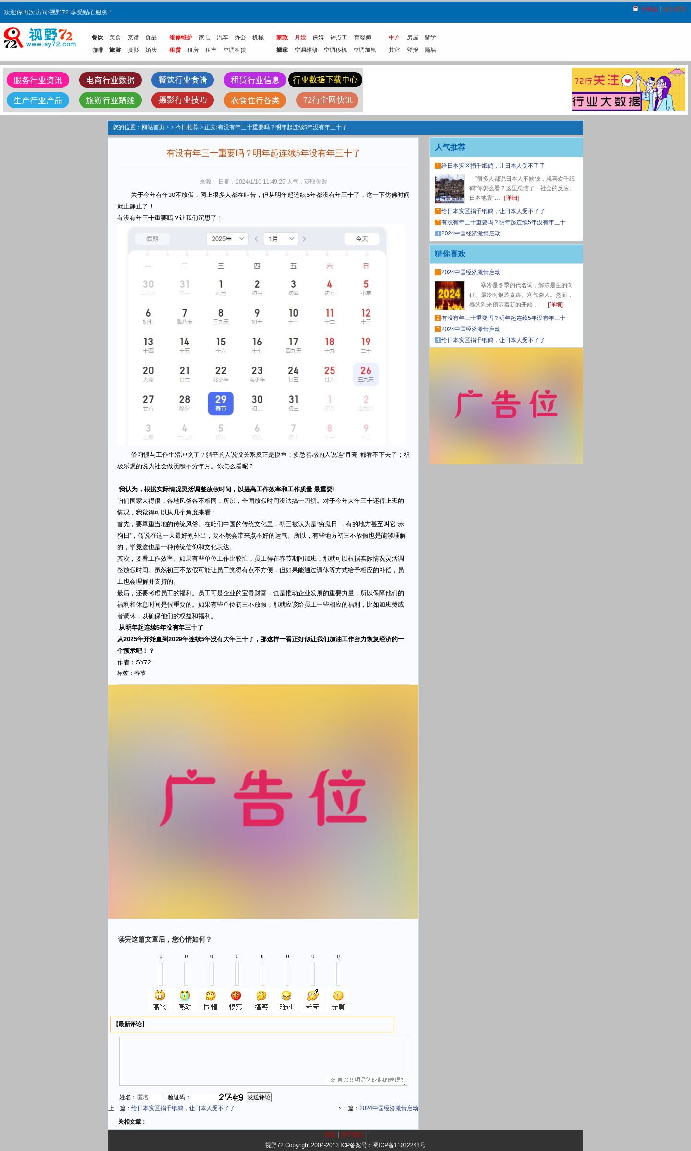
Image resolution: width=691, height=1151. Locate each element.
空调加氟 (364, 50)
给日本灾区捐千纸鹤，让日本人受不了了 (183, 1108)
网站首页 (153, 127)
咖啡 (97, 50)
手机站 (649, 9)
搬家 (282, 50)
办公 (240, 37)
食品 (151, 37)
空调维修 (306, 50)
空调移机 (335, 50)
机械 (258, 37)
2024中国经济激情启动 (388, 1108)
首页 (330, 1134)
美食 (115, 37)
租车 (211, 50)
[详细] (511, 198)
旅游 (115, 50)
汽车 (222, 37)
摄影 (133, 50)
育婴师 (362, 37)
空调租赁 (234, 50)
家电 (204, 37)
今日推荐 (187, 127)
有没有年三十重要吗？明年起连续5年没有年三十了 (506, 222)
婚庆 (151, 50)
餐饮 (97, 37)
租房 (193, 50)
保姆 (318, 37)
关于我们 (352, 1134)
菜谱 (133, 37)
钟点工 (338, 37)
